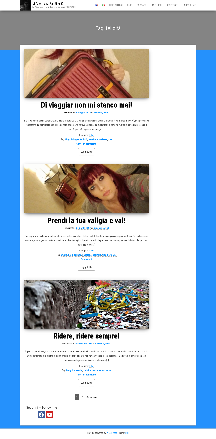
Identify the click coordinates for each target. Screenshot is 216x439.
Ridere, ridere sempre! (86, 336)
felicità (83, 139)
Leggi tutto (86, 151)
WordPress (112, 432)
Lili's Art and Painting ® (47, 3)
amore (64, 255)
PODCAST (141, 5)
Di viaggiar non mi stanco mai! (86, 105)
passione (93, 139)
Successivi (92, 397)
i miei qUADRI (116, 5)
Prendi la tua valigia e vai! (86, 220)
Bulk (127, 432)
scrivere (103, 139)
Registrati (172, 5)
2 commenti (86, 259)
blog (67, 139)
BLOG (129, 5)
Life (91, 135)
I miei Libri (156, 5)
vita (110, 139)
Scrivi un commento (86, 143)
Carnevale (77, 370)
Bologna (75, 139)
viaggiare (107, 255)
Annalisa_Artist (101, 112)
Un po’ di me (189, 5)
